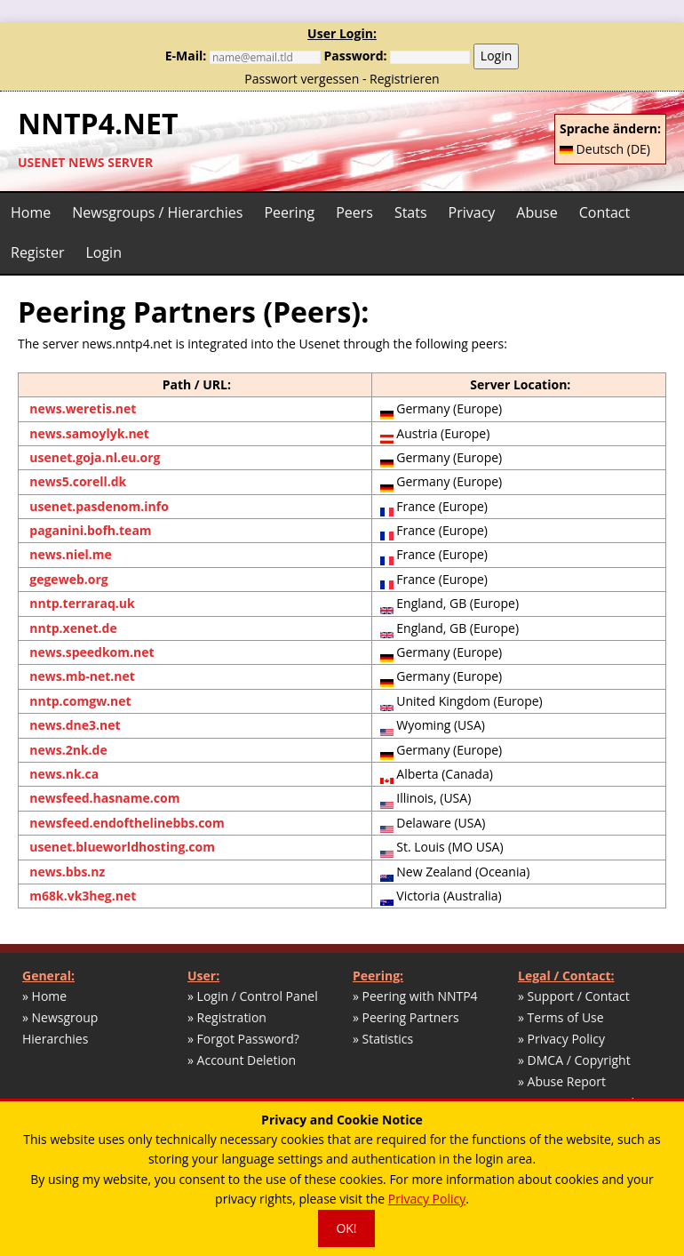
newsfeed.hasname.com (104, 797)
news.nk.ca (64, 773)
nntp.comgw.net (80, 700)
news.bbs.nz (67, 871)
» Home (44, 996)
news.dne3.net (74, 724)
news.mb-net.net (82, 676)
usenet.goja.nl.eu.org (94, 457)
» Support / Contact (574, 996)
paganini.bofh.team (90, 530)
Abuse (536, 212)
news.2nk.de (68, 749)
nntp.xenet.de (72, 628)
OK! (346, 1228)
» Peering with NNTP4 (415, 996)
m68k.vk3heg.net (82, 895)
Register (37, 252)
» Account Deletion (241, 1060)
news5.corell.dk (77, 481)
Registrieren (405, 78)
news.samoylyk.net (89, 433)
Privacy (472, 212)
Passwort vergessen (301, 78)
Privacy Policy (426, 1198)
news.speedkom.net (91, 652)
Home (31, 212)
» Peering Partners (406, 1017)
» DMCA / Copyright (574, 1060)
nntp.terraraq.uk (81, 603)
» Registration (226, 1017)
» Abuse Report (562, 1081)
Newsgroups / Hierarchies (157, 212)
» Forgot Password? (243, 1038)
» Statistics (383, 1038)
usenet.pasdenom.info (99, 506)
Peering (289, 212)
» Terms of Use (561, 1017)
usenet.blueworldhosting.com (122, 846)
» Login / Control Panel (252, 996)
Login (496, 55)
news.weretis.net (82, 408)
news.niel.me (70, 554)
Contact (604, 212)
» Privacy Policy (561, 1038)
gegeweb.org (68, 579)
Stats (410, 212)
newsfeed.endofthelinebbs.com (127, 822)
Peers (354, 212)
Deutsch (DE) (605, 148)
